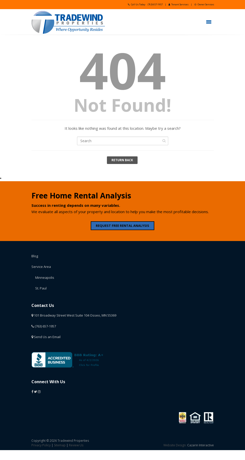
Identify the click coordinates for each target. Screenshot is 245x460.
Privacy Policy (41, 445)
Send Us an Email (46, 337)
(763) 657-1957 (155, 4)
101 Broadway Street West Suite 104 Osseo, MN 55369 (73, 315)
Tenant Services (178, 4)
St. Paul (41, 288)
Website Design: (174, 445)
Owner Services (204, 4)
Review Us (76, 445)
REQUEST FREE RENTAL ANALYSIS (122, 225)
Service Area (41, 266)
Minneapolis (44, 277)
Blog (34, 256)
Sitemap (60, 445)
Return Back (122, 160)
